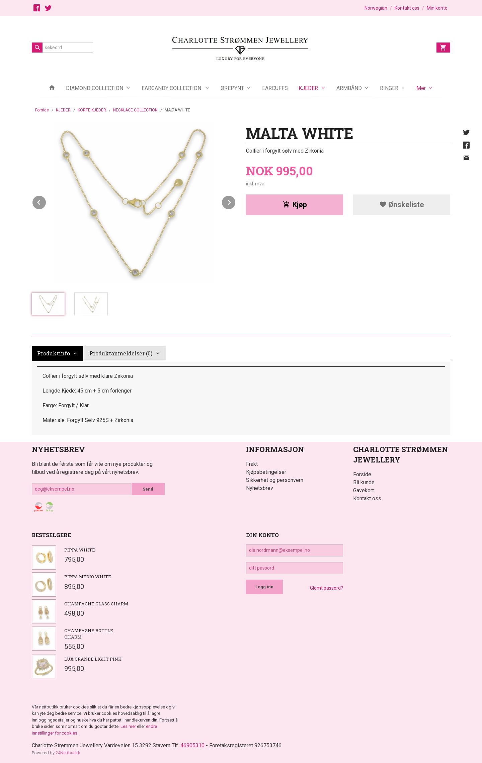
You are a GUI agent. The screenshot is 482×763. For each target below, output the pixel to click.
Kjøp (295, 204)
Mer (421, 88)
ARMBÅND (349, 88)
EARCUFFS (275, 88)
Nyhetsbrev (259, 488)
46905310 (192, 745)
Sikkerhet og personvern (274, 480)
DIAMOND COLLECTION (94, 88)
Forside (42, 110)
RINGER (389, 88)
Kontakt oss (367, 498)
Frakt (252, 464)
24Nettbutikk (68, 752)
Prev (46, 201)
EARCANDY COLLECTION (172, 88)
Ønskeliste (401, 204)
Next (235, 201)
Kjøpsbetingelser (266, 472)
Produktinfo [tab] (53, 353)
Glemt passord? (326, 588)
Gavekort (363, 490)
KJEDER (308, 88)
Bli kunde (364, 482)
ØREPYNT (232, 88)
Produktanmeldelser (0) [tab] (120, 353)
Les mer (128, 726)
